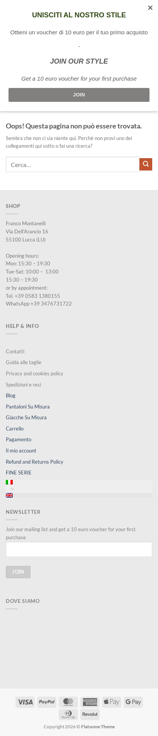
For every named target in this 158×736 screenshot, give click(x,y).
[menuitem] (79, 482)
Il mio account (21, 450)
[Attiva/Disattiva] (12, 489)
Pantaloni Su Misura (28, 406)
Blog (10, 395)
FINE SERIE (19, 472)
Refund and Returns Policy (34, 462)
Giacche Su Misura (26, 417)
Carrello (15, 428)
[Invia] (145, 164)
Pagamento (18, 439)
